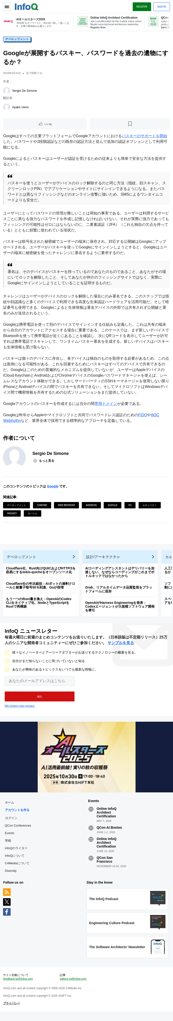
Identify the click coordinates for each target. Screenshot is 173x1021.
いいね (48, 125)
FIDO (143, 416)
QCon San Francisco (105, 865)
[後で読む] (130, 125)
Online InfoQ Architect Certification (106, 818)
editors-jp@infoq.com (73, 987)
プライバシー (12, 1011)
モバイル (33, 514)
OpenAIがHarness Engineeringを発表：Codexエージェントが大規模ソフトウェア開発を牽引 (120, 610)
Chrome (42, 506)
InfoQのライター (16, 854)
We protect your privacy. (20, 710)
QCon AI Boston (109, 833)
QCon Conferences (18, 831)
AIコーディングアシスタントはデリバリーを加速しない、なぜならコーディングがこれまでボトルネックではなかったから (120, 575)
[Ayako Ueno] (7, 108)
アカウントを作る (17, 816)
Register (141, 6)
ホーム (10, 808)
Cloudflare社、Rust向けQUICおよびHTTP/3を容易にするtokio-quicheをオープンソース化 (41, 573)
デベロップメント (17, 40)
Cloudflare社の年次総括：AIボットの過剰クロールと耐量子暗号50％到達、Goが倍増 (41, 589)
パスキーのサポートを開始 (145, 137)
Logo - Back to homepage (27, 6)
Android (92, 506)
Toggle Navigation (6, 6)
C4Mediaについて (17, 869)
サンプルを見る (120, 648)
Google (53, 487)
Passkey (12, 514)
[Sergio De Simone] (7, 91)
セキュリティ (150, 506)
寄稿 (8, 846)
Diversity (11, 876)
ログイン (12, 824)
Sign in (161, 6)
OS (130, 506)
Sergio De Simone (25, 92)
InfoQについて (15, 861)
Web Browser (67, 506)
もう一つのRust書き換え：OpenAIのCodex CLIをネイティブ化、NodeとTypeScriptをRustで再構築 (39, 606)
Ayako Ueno (21, 108)
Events (10, 839)
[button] (39, 701)
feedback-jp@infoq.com (18, 987)
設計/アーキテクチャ (104, 560)
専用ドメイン (106, 405)
